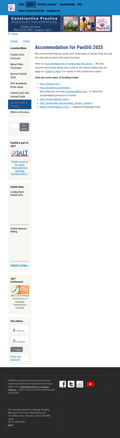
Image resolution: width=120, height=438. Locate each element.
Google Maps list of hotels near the (69, 63)
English (14, 41)
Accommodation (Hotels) (18, 104)
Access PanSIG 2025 (18, 75)
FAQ (79, 4)
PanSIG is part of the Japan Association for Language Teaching (20, 167)
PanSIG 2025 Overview (17, 56)
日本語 (26, 41)
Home (15, 33)
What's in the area (19, 112)
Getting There (53, 71)
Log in (18, 349)
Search (24, 128)
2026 (21, 4)
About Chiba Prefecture (16, 66)
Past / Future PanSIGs (31, 10)
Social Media (67, 4)
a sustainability (76, 91)
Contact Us (53, 10)
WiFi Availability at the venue (18, 85)
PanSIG (19, 265)
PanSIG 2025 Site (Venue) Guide (19, 95)
